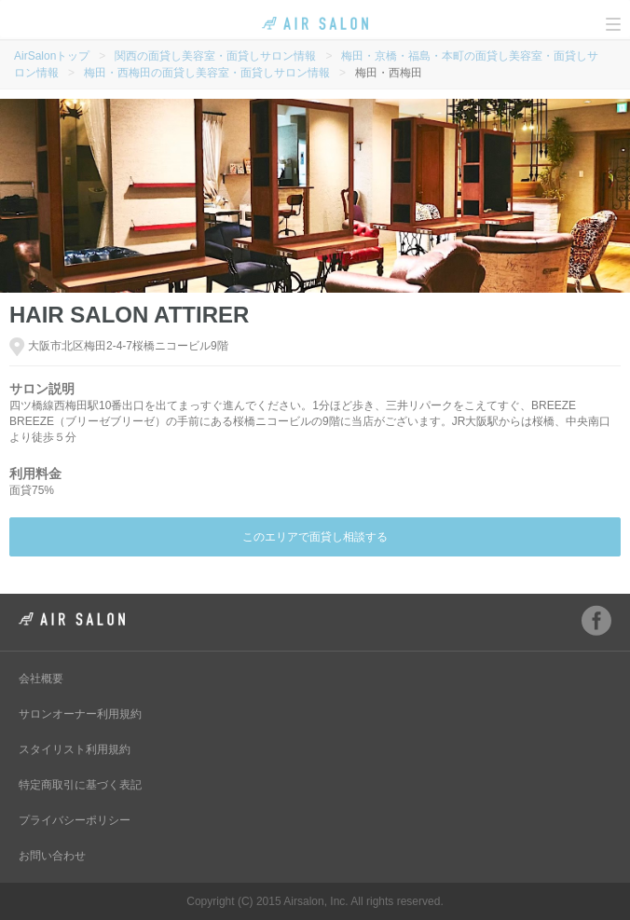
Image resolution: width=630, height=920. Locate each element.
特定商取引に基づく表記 (80, 784)
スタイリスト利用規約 (74, 749)
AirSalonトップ (51, 55)
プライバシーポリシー (74, 820)
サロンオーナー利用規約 (80, 714)
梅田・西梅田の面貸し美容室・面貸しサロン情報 (207, 72)
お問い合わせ (52, 855)
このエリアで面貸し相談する (315, 536)
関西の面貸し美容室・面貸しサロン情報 (215, 55)
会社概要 (41, 678)
